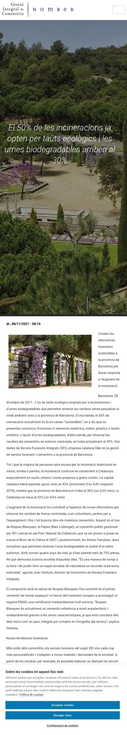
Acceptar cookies (62, 705)
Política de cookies (31, 694)
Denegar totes (63, 715)
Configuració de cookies (62, 725)
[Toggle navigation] (119, 9)
